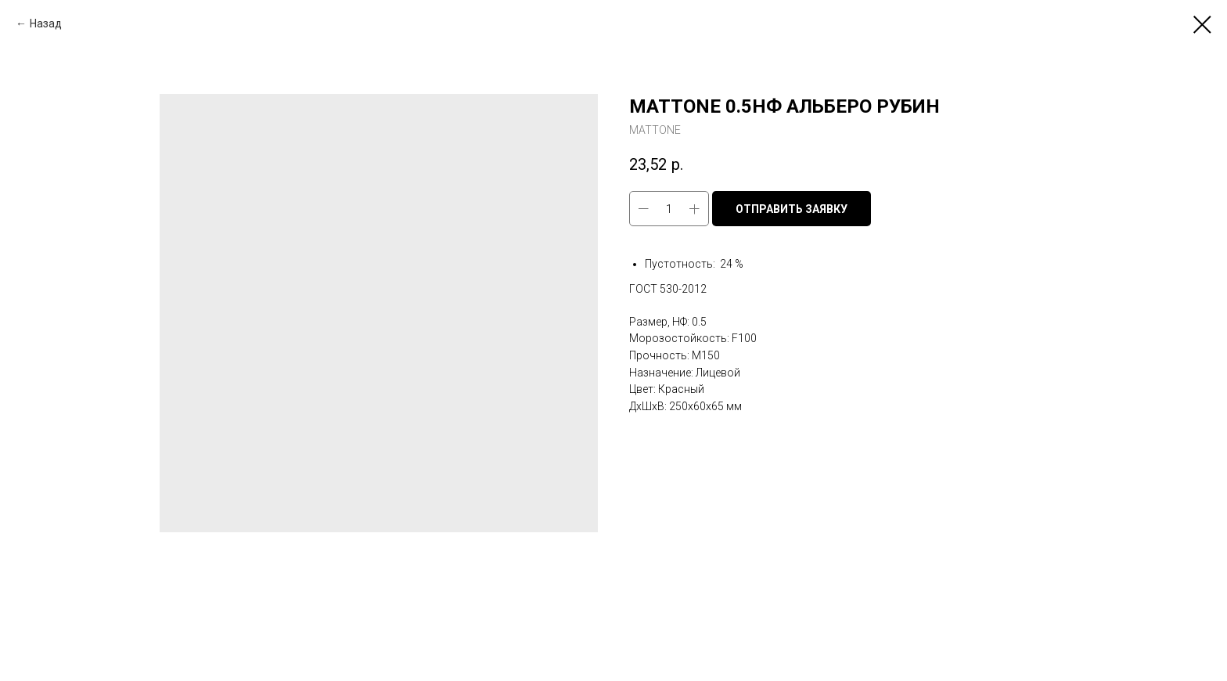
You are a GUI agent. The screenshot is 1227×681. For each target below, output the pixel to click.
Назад (46, 23)
